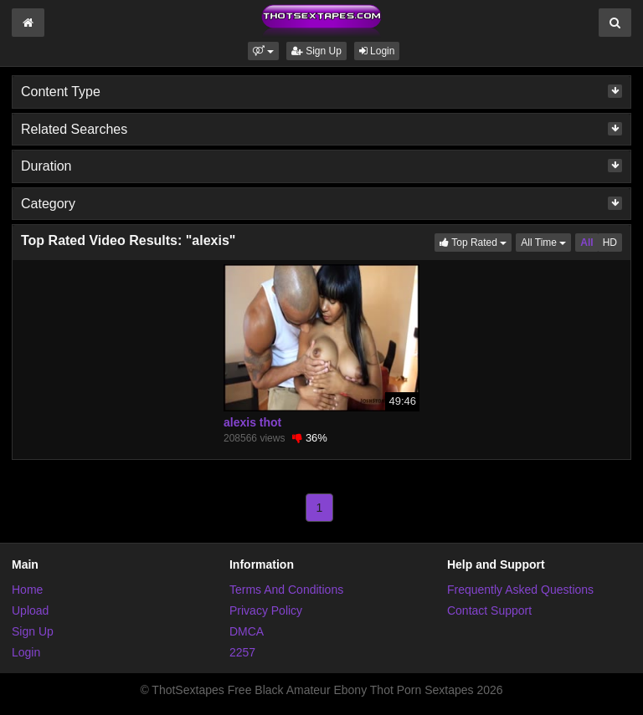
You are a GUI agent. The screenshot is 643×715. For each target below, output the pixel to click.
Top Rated (476, 241)
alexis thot (252, 422)
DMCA (246, 631)
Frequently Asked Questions (520, 589)
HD (610, 242)
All (586, 242)
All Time (546, 241)
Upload (30, 610)
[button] (263, 51)
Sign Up (316, 51)
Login (377, 51)
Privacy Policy (265, 610)
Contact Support (489, 610)
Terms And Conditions (286, 589)
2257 (242, 652)
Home (27, 589)
